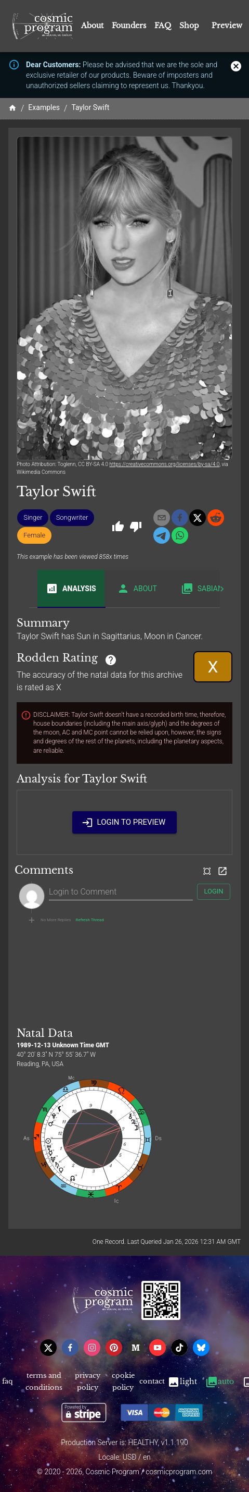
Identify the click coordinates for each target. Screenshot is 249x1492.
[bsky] (201, 1347)
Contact (151, 1382)
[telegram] (161, 535)
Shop (189, 25)
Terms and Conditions (44, 1382)
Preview (227, 25)
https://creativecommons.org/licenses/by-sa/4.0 (164, 464)
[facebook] (180, 517)
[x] (197, 517)
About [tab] (136, 588)
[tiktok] (179, 1347)
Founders (129, 25)
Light (182, 1382)
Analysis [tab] (70, 588)
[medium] (135, 1347)
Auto (219, 1382)
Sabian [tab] (201, 588)
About (92, 25)
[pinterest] (114, 1347)
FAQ (162, 25)
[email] (161, 517)
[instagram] (92, 1347)
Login (214, 891)
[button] (32, 517)
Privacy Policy (88, 1382)
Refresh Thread (90, 920)
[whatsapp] (180, 535)
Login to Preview (124, 822)
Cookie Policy (123, 1382)
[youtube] (157, 1347)
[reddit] (215, 517)
